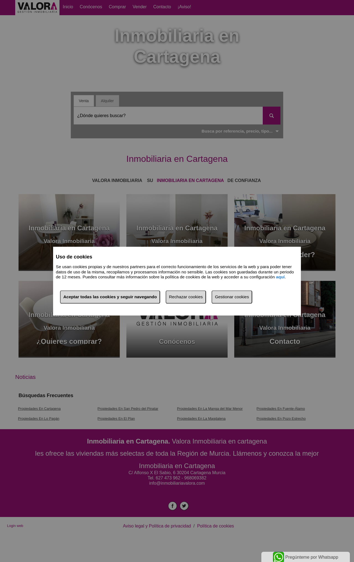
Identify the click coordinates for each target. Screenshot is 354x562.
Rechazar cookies (186, 296)
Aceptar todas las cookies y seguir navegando (110, 296)
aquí (280, 277)
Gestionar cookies (232, 296)
